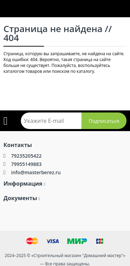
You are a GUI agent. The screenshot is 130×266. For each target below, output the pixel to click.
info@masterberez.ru (36, 172)
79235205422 (26, 155)
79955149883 (26, 164)
